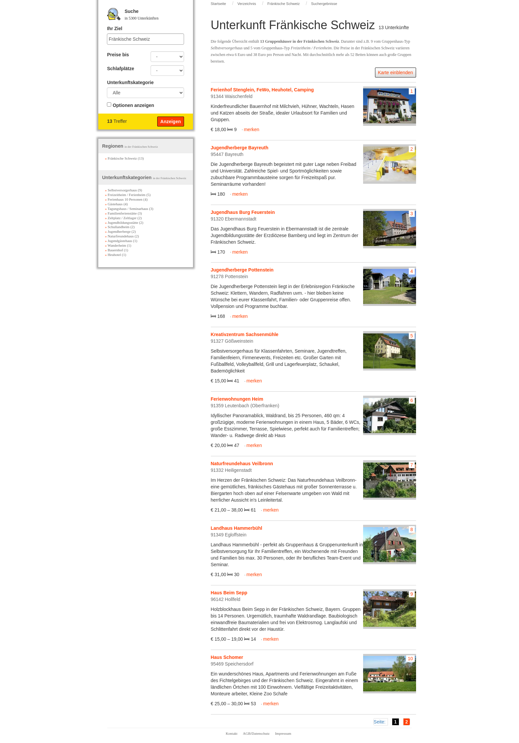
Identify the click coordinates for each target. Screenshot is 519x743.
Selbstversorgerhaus (121, 190)
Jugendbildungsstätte (121, 222)
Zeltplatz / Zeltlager (121, 218)
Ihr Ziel (114, 28)
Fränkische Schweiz (283, 4)
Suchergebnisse (324, 4)
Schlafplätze (120, 68)
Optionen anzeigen (133, 105)
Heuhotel (113, 255)
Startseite (218, 4)
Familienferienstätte (121, 213)
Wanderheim (115, 245)
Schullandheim (117, 227)
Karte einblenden (395, 72)
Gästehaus (113, 204)
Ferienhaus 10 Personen (123, 199)
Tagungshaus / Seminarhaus (126, 209)
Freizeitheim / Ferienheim (125, 195)
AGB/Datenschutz (256, 733)
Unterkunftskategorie (130, 82)
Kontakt (231, 733)
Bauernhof (114, 250)
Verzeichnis (246, 4)
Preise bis (118, 54)
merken (252, 129)
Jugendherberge (118, 231)
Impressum (283, 733)
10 (410, 658)
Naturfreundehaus (119, 236)
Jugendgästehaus (118, 241)
